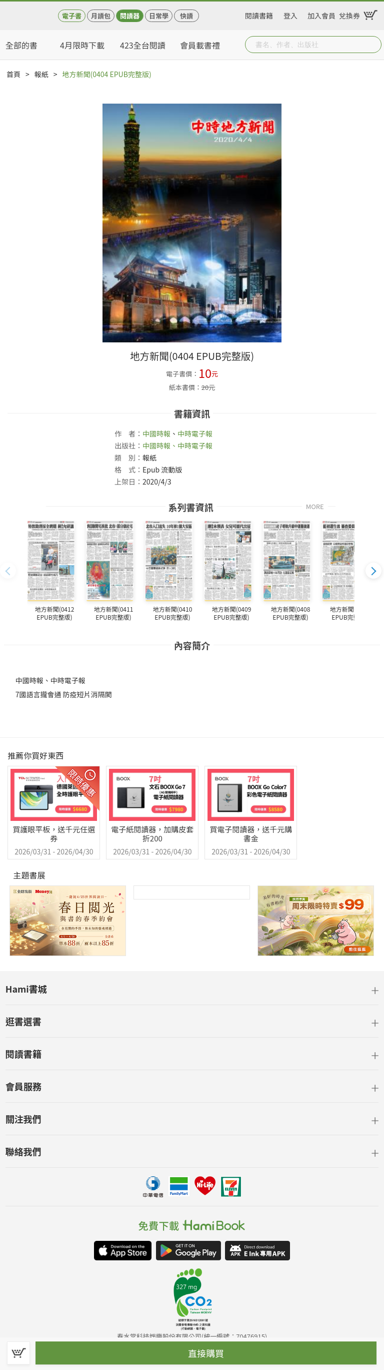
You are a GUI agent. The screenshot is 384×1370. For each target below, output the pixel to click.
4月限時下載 (82, 45)
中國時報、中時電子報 (177, 445)
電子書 (72, 16)
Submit (373, 45)
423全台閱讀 (143, 45)
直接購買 (206, 1352)
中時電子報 (195, 433)
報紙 (41, 74)
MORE (315, 506)
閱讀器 (130, 16)
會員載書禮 (200, 45)
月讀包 (100, 16)
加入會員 (322, 14)
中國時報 (156, 433)
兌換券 (349, 14)
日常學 (158, 16)
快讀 (186, 16)
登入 (291, 14)
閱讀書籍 (259, 14)
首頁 (13, 74)
